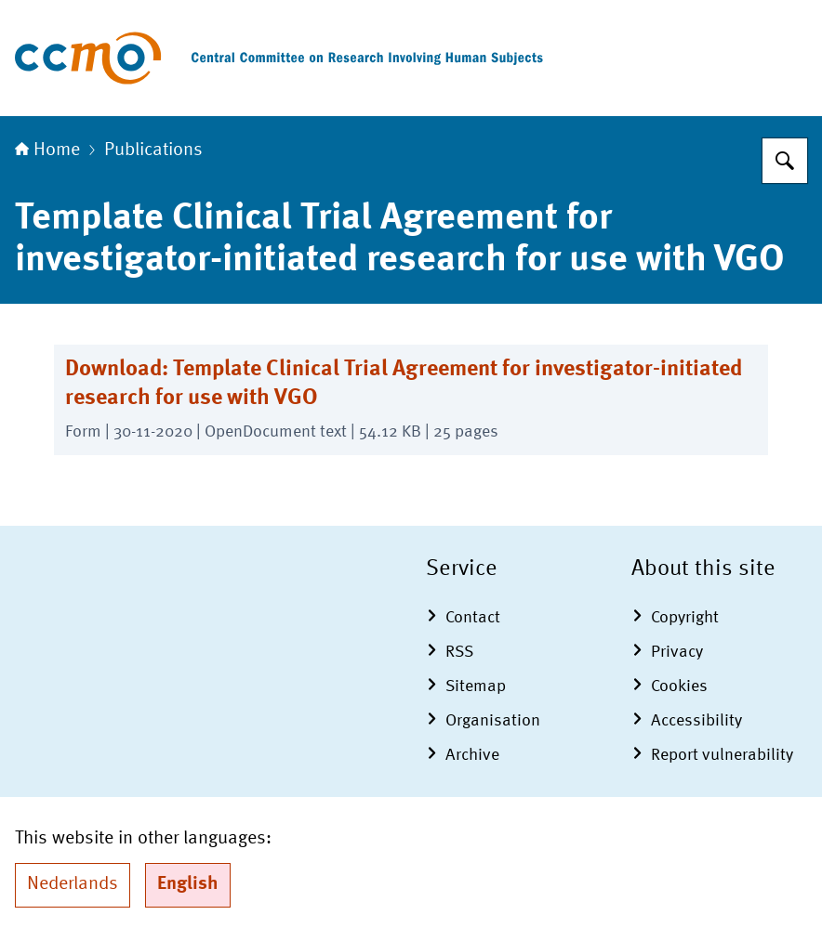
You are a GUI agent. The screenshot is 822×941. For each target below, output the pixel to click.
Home (47, 150)
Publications (153, 150)
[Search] (784, 160)
